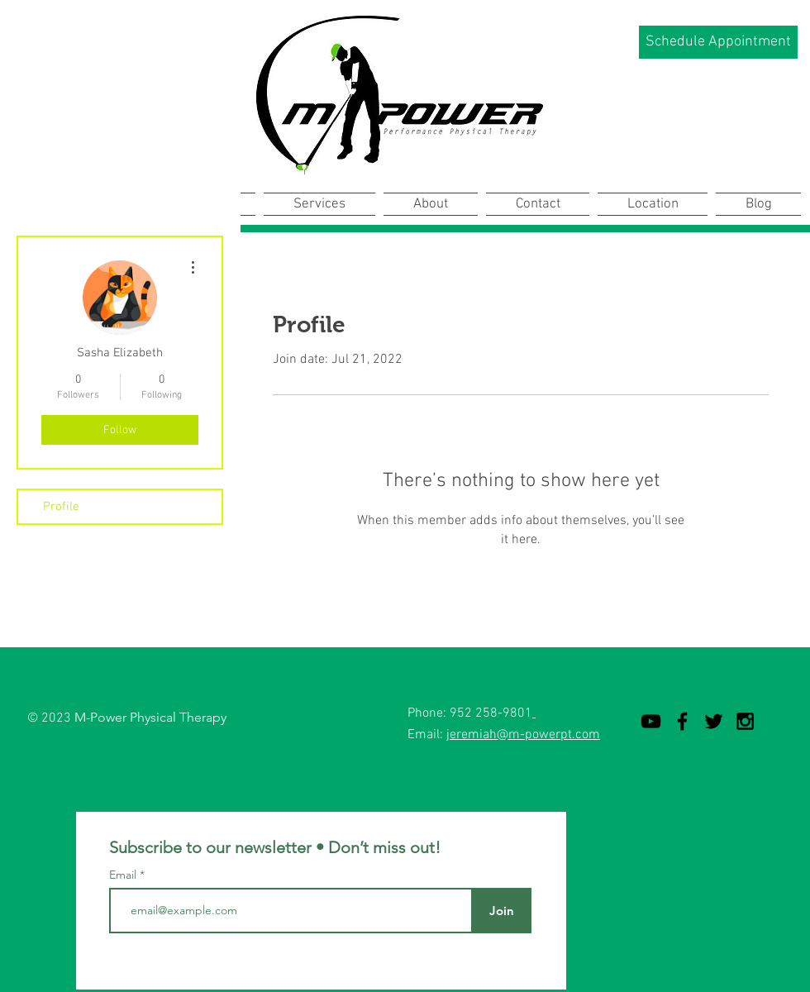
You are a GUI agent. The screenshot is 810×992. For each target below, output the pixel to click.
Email (124, 874)
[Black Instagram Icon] (745, 721)
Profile (61, 506)
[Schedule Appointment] (718, 42)
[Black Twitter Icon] (714, 721)
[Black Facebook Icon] (682, 721)
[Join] (501, 910)
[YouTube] (651, 721)
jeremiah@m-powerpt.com (523, 735)
